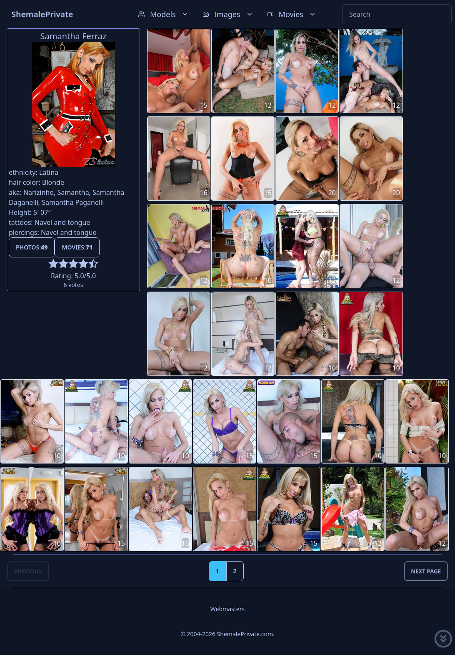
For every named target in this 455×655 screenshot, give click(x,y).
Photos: (32, 247)
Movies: (77, 247)
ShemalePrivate (42, 14)
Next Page (425, 571)
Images (228, 14)
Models (163, 14)
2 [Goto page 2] (235, 571)
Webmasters (227, 609)
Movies (292, 14)
